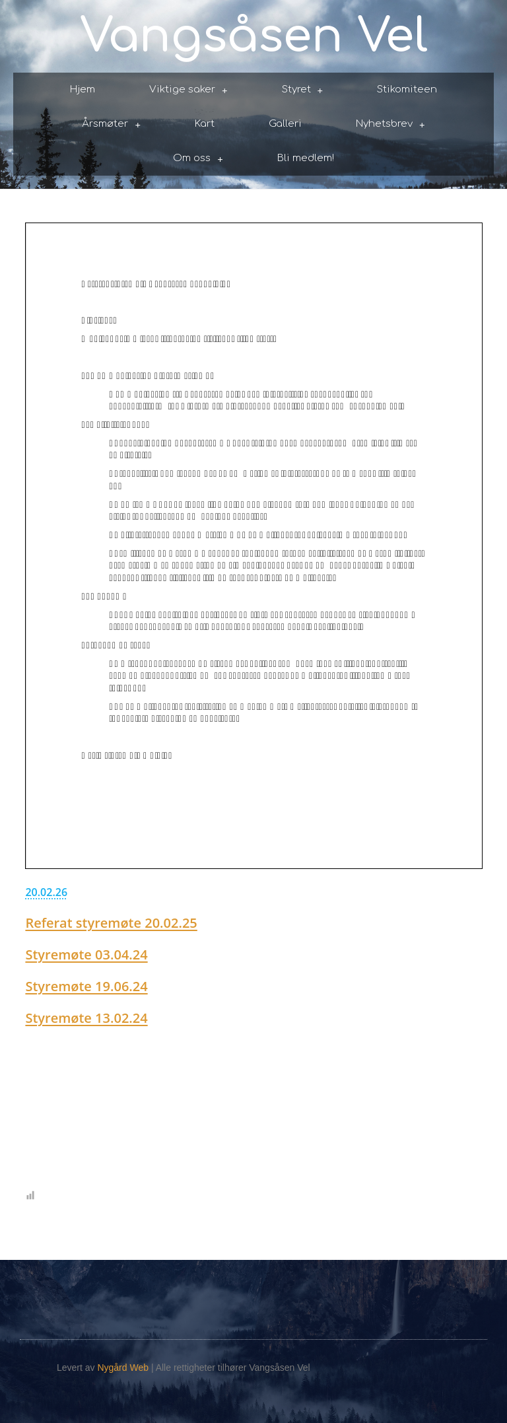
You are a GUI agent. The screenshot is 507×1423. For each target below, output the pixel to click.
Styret (302, 90)
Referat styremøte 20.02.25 (111, 923)
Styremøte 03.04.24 (86, 954)
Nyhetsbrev (390, 124)
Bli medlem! (305, 158)
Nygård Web (123, 1367)
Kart (205, 123)
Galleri (285, 123)
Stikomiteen (407, 89)
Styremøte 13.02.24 (86, 1018)
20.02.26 (46, 892)
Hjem (82, 89)
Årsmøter (111, 124)
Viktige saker (188, 90)
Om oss (198, 158)
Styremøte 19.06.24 (86, 986)
